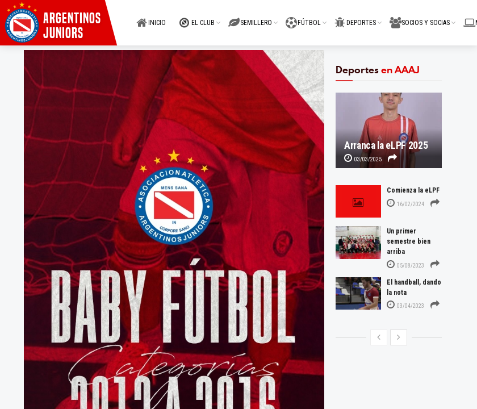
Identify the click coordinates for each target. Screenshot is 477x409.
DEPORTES (355, 16)
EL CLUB (197, 16)
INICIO (151, 16)
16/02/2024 (405, 204)
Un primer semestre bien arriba (408, 241)
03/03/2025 (363, 159)
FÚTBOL (303, 16)
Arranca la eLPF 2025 (386, 145)
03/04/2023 (405, 306)
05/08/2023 (405, 265)
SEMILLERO (250, 16)
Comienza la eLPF (413, 190)
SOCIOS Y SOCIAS (420, 16)
